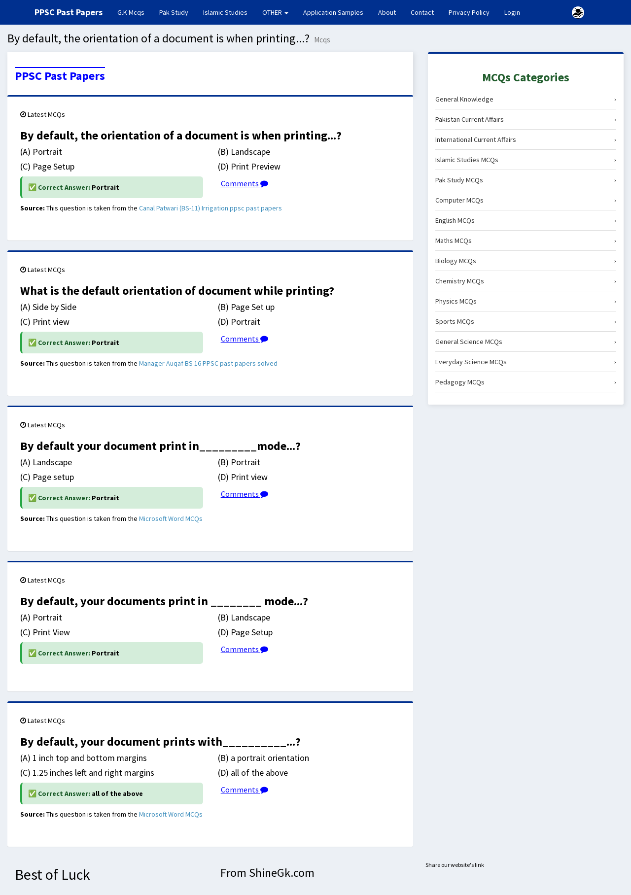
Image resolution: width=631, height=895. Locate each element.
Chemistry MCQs (525, 281)
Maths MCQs (525, 240)
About (387, 12)
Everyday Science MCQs (525, 362)
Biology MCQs (525, 261)
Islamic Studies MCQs (525, 160)
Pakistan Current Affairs (525, 119)
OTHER (275, 12)
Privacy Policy (469, 12)
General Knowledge (525, 99)
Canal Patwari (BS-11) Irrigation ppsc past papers (210, 208)
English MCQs (525, 220)
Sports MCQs (525, 321)
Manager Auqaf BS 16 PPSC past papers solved (208, 363)
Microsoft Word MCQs (171, 518)
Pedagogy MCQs (525, 382)
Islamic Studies (225, 12)
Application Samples (333, 12)
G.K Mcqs (134, 12)
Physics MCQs (525, 301)
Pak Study (173, 12)
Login (512, 12)
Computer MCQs (525, 200)
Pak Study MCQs (525, 180)
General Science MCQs (525, 341)
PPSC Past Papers (60, 75)
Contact (422, 12)
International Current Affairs (525, 139)
